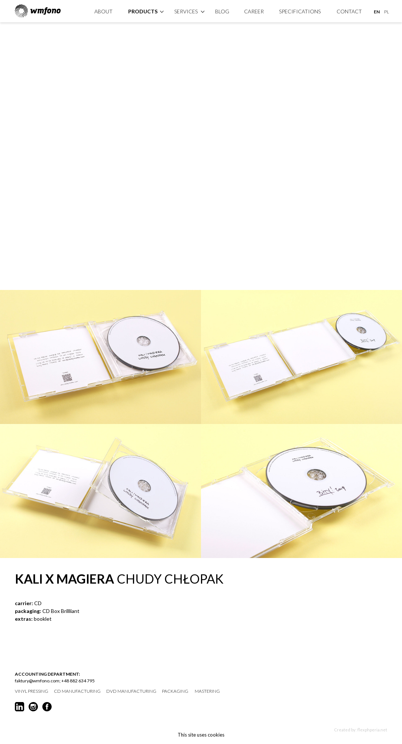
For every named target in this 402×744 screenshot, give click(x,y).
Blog (222, 11)
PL (386, 11)
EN (377, 11)
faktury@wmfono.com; (38, 680)
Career (254, 11)
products (143, 11)
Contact (349, 11)
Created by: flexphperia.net (360, 729)
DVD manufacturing (131, 691)
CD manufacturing (77, 691)
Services (186, 11)
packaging (175, 691)
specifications (300, 11)
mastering (207, 691)
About (103, 11)
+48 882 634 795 (78, 680)
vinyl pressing (31, 691)
